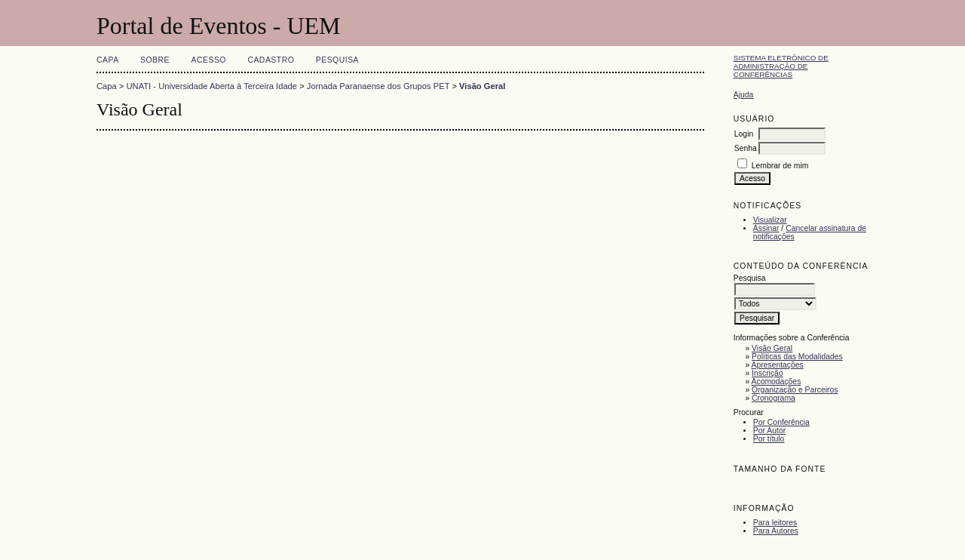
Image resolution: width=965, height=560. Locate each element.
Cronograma (773, 398)
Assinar (766, 228)
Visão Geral (772, 348)
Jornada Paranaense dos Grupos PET (378, 86)
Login (743, 134)
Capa (107, 60)
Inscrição (767, 373)
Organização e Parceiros (795, 390)
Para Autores (775, 531)
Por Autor (769, 430)
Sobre (155, 60)
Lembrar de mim (780, 166)
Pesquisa (337, 60)
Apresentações (778, 365)
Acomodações (776, 381)
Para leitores (775, 522)
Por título (769, 439)
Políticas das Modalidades (797, 356)
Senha (745, 148)
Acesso (208, 60)
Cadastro (270, 60)
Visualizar (770, 220)
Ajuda (744, 95)
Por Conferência (781, 422)
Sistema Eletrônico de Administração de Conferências (781, 66)
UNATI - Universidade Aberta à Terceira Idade (212, 86)
